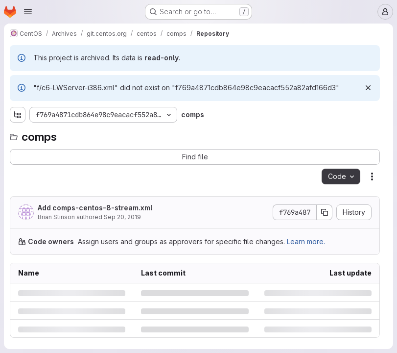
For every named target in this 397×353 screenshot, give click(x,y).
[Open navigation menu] (28, 12)
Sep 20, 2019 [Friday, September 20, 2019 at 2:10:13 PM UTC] (122, 217)
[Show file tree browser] (17, 115)
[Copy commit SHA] (324, 212)
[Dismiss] (368, 88)
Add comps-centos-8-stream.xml (95, 207)
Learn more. (306, 241)
